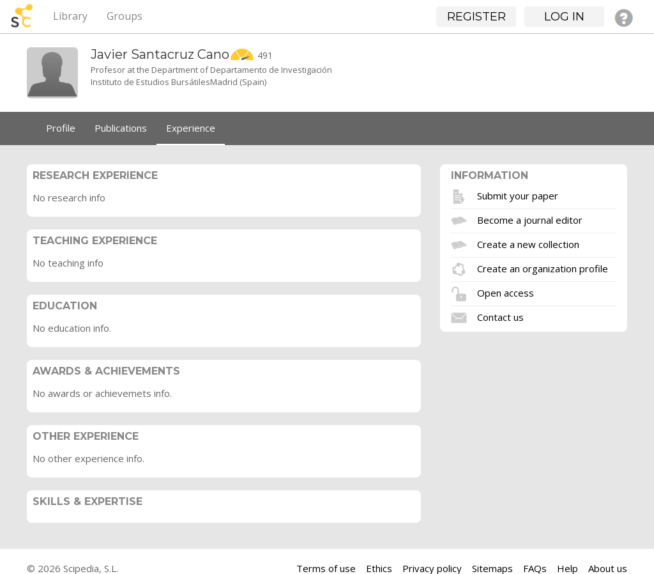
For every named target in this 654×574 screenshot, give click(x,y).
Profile (60, 127)
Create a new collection (528, 243)
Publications (121, 127)
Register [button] (476, 17)
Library (70, 16)
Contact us (500, 316)
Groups (124, 16)
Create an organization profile (542, 267)
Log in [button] (564, 17)
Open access (505, 292)
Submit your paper (517, 195)
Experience (190, 127)
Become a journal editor (529, 219)
